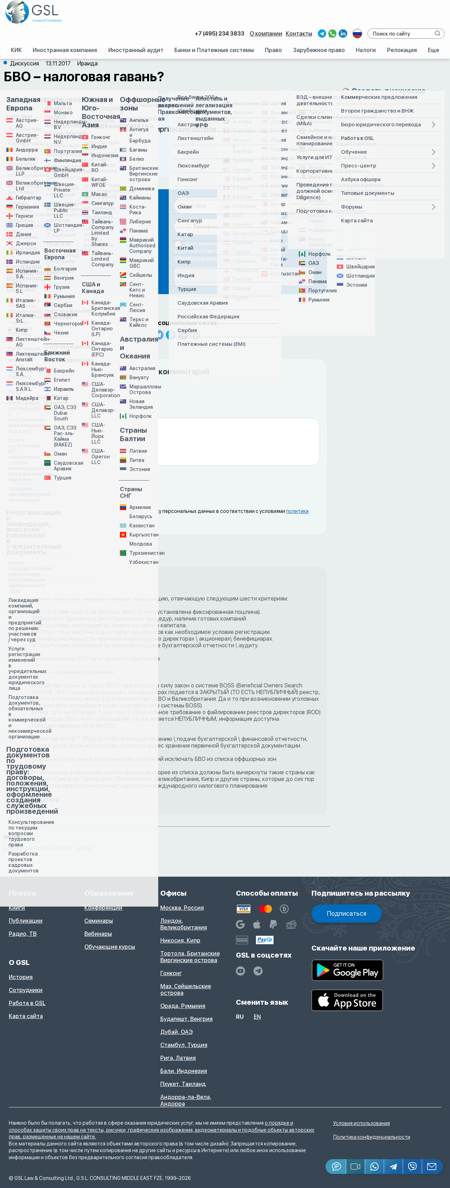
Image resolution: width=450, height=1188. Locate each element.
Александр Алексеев (62, 575)
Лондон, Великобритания (183, 924)
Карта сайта (26, 1016)
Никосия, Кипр (180, 940)
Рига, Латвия (178, 1058)
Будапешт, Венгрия (186, 1019)
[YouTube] (240, 971)
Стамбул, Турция (183, 1045)
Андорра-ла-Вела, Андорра (185, 1100)
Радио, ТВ (23, 933)
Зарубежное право (319, 50)
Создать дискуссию (389, 91)
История (21, 977)
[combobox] (183, 226)
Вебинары (98, 933)
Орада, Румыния (182, 1006)
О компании (266, 33)
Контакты (299, 33)
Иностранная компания (65, 50)
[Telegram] (393, 1166)
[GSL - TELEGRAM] (258, 971)
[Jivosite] (336, 1166)
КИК (16, 50)
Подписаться (346, 913)
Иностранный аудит (135, 50)
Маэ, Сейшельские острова (185, 989)
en (257, 1017)
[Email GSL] (432, 1166)
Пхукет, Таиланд (183, 1084)
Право (273, 50)
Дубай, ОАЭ (176, 1032)
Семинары (98, 920)
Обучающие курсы (109, 947)
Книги (17, 907)
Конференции (103, 907)
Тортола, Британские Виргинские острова (190, 957)
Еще (433, 50)
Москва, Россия (182, 907)
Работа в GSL (27, 1003)
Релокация (402, 50)
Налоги (366, 50)
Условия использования (361, 1123)
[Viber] (412, 1166)
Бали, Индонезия (183, 1071)
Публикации (26, 920)
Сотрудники (26, 990)
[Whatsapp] (374, 1166)
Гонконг (171, 973)
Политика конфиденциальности (371, 1137)
